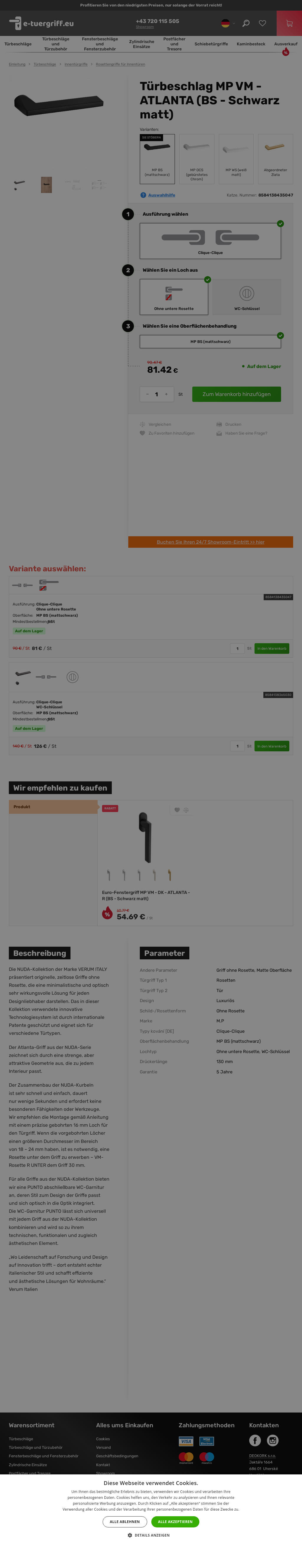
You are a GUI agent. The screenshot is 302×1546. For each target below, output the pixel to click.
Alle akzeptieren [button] (175, 1521)
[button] (151, 1535)
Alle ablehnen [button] (125, 1521)
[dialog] (151, 773)
